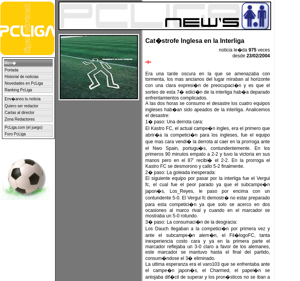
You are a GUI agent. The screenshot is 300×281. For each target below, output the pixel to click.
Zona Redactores (20, 119)
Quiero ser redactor (21, 106)
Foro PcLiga (15, 134)
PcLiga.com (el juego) (24, 127)
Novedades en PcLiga (24, 83)
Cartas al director (19, 112)
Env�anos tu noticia (23, 99)
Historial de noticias (22, 77)
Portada (11, 70)
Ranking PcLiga (18, 90)
